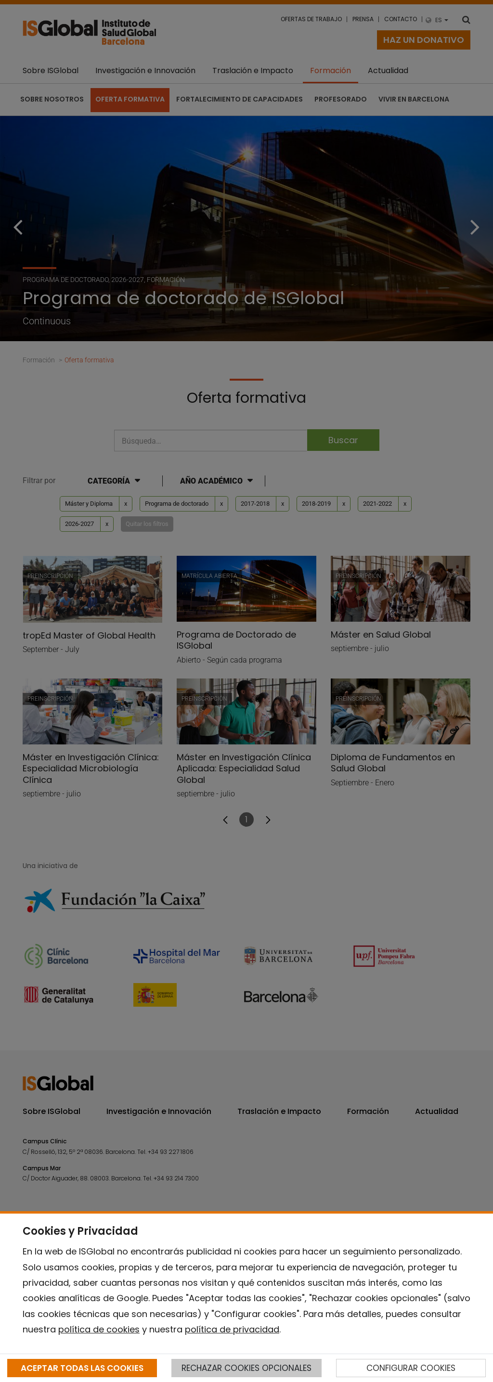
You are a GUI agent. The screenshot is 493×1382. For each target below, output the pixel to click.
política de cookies (99, 1329)
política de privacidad (232, 1329)
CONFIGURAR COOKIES (410, 1368)
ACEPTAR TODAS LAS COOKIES (82, 1368)
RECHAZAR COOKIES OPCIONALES (246, 1368)
